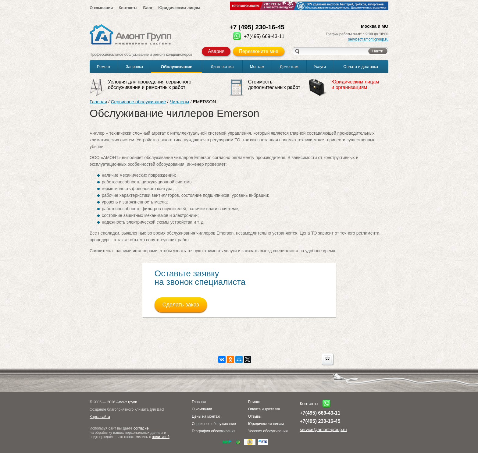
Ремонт (104, 66)
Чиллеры (179, 101)
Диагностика (222, 66)
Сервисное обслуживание (138, 101)
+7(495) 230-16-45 (320, 421)
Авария (216, 51)
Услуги (320, 66)
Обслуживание (176, 66)
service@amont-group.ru (368, 39)
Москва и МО (374, 26)
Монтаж (257, 66)
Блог (147, 7)
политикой (160, 437)
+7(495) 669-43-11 (320, 413)
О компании (101, 7)
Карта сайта (100, 417)
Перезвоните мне (258, 51)
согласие (141, 428)
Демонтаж (289, 66)
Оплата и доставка (360, 66)
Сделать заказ (180, 305)
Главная (98, 101)
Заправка (134, 66)
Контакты (128, 7)
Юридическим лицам (179, 7)
